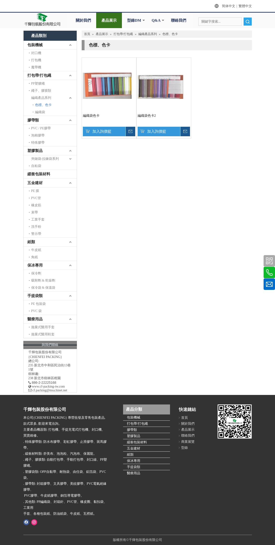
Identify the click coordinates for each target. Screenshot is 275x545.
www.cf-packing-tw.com (48, 386)
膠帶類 (33, 120)
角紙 (34, 257)
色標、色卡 (43, 105)
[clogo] (42, 19)
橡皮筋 (36, 205)
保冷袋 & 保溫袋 (43, 287)
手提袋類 (35, 296)
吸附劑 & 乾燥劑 (43, 280)
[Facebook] (26, 522)
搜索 (248, 21)
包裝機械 (35, 45)
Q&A (156, 20)
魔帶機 (36, 67)
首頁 (184, 417)
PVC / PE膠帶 (41, 128)
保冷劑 (36, 273)
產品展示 (109, 20)
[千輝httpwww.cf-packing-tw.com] (235, 421)
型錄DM (134, 20)
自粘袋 (36, 166)
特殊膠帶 (38, 142)
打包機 (36, 60)
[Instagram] (34, 522)
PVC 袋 (36, 311)
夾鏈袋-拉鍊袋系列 (45, 159)
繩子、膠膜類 (41, 90)
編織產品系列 (41, 98)
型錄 (184, 447)
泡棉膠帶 (38, 135)
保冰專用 (35, 265)
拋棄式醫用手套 (43, 327)
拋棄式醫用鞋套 (43, 334)
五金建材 (35, 183)
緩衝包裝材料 (38, 174)
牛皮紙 (36, 250)
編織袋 (40, 112)
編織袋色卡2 (147, 115)
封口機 (36, 53)
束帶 (34, 212)
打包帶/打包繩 (39, 75)
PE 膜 (35, 191)
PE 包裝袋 (38, 304)
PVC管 (36, 198)
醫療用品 (35, 319)
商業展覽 (188, 442)
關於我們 (83, 20)
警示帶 (36, 234)
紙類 (31, 242)
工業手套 (38, 219)
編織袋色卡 (91, 115)
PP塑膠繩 (38, 83)
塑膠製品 (35, 151)
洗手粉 (36, 226)
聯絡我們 (178, 20)
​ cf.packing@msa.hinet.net (47, 390)
